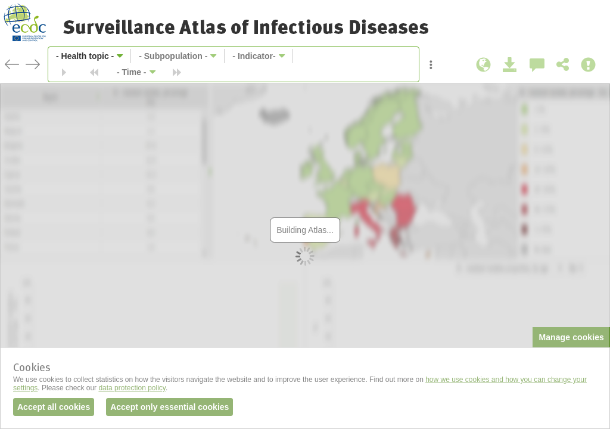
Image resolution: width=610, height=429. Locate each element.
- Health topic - (85, 56)
